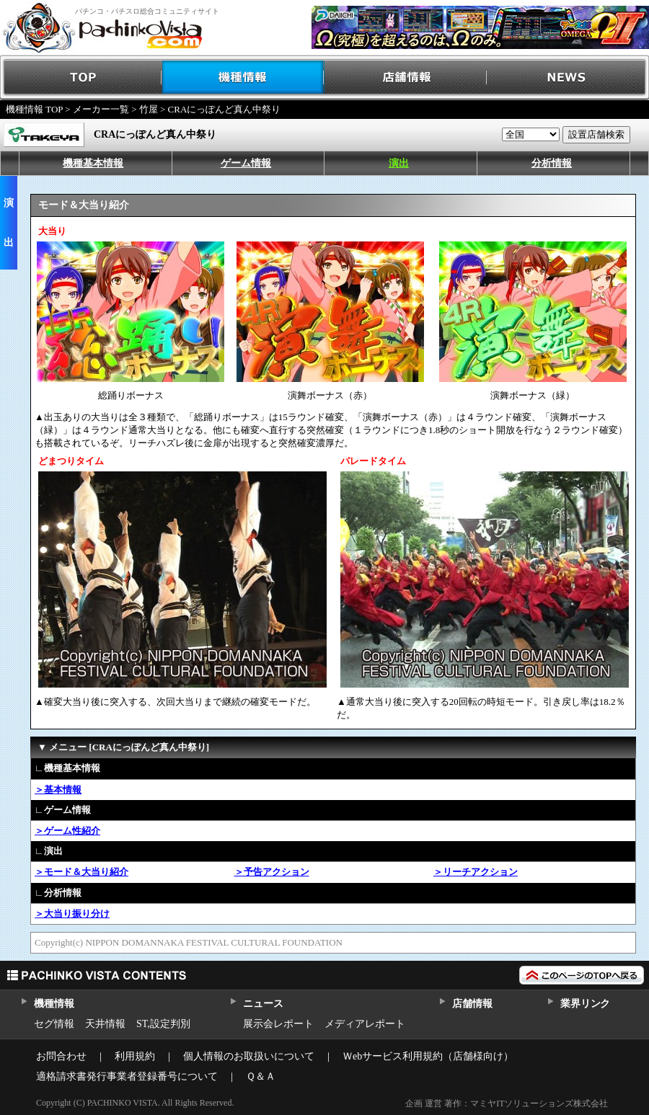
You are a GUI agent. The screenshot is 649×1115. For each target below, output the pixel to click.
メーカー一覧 (101, 109)
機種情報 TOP (34, 109)
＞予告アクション (271, 871)
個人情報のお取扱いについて (248, 1056)
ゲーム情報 (246, 163)
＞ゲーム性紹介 (67, 830)
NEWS (568, 77)
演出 (399, 163)
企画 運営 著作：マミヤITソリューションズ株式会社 (506, 1103)
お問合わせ (61, 1056)
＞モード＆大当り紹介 (81, 871)
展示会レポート (278, 1023)
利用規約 (135, 1056)
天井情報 (105, 1023)
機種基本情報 (93, 163)
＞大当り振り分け (72, 913)
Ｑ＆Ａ (260, 1076)
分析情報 (551, 163)
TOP (81, 77)
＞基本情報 (58, 789)
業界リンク (585, 1003)
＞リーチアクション (475, 871)
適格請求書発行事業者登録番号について (127, 1076)
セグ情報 (54, 1023)
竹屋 (148, 109)
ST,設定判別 (163, 1023)
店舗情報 (405, 77)
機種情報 (243, 77)
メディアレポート (364, 1023)
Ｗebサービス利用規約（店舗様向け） (428, 1056)
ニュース (263, 1003)
